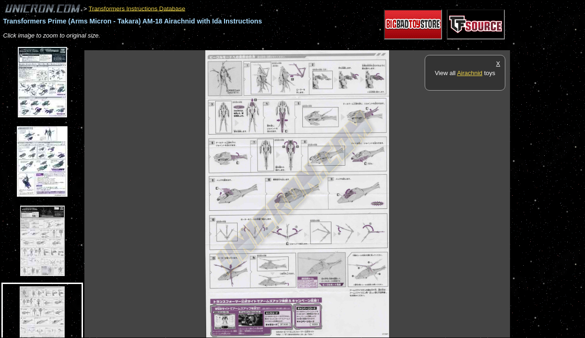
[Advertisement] (255, 45)
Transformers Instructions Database (137, 8)
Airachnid (469, 73)
